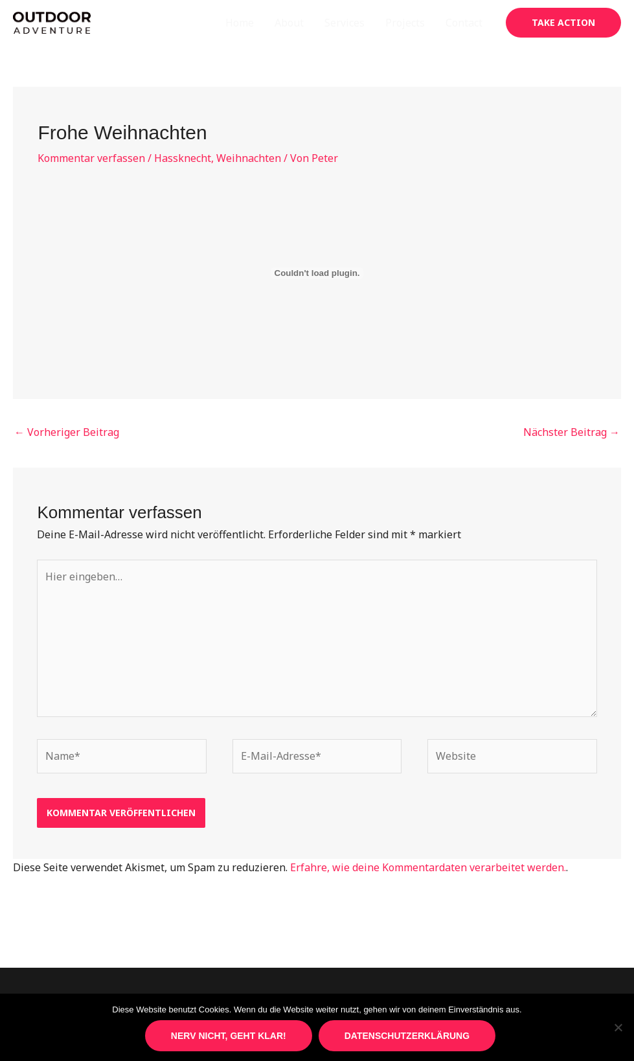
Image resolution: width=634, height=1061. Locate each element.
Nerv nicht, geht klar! (228, 1036)
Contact (464, 23)
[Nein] (617, 1027)
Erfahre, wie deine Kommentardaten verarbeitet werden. (428, 867)
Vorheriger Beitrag (66, 432)
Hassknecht (182, 158)
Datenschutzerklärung (407, 1036)
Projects (405, 23)
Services (344, 23)
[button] (563, 23)
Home (239, 23)
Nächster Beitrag (571, 432)
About (289, 23)
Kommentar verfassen (91, 158)
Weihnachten (248, 158)
